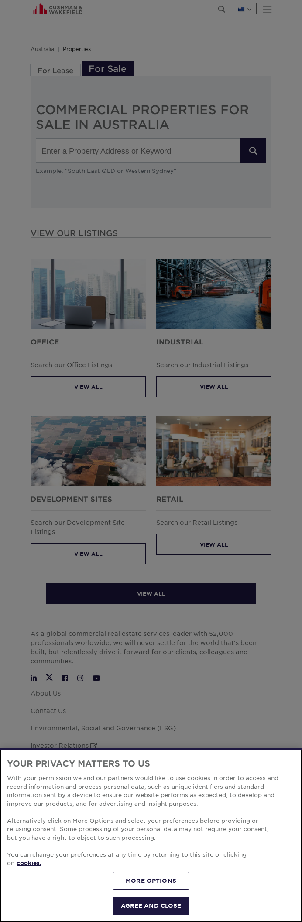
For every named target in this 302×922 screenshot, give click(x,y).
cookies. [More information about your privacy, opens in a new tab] (29, 862)
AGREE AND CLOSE (151, 905)
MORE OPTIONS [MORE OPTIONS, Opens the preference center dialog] (151, 880)
